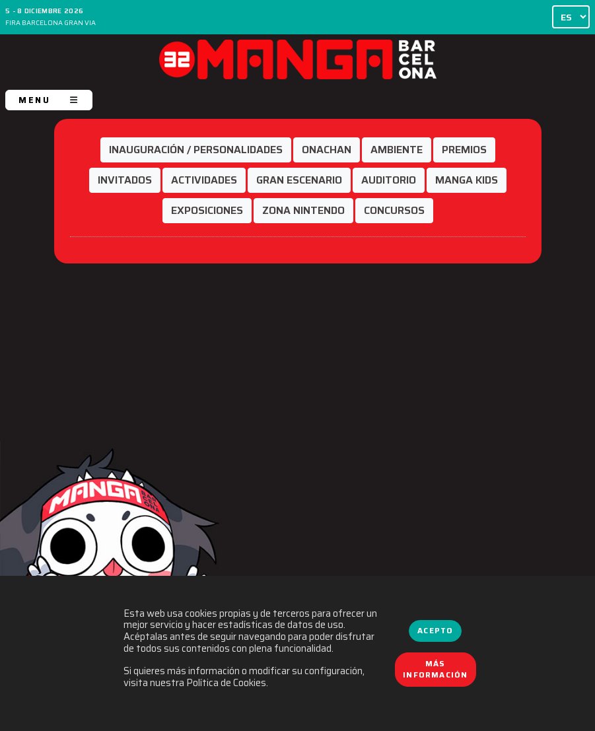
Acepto (435, 631)
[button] (195, 149)
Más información (435, 669)
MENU (48, 100)
